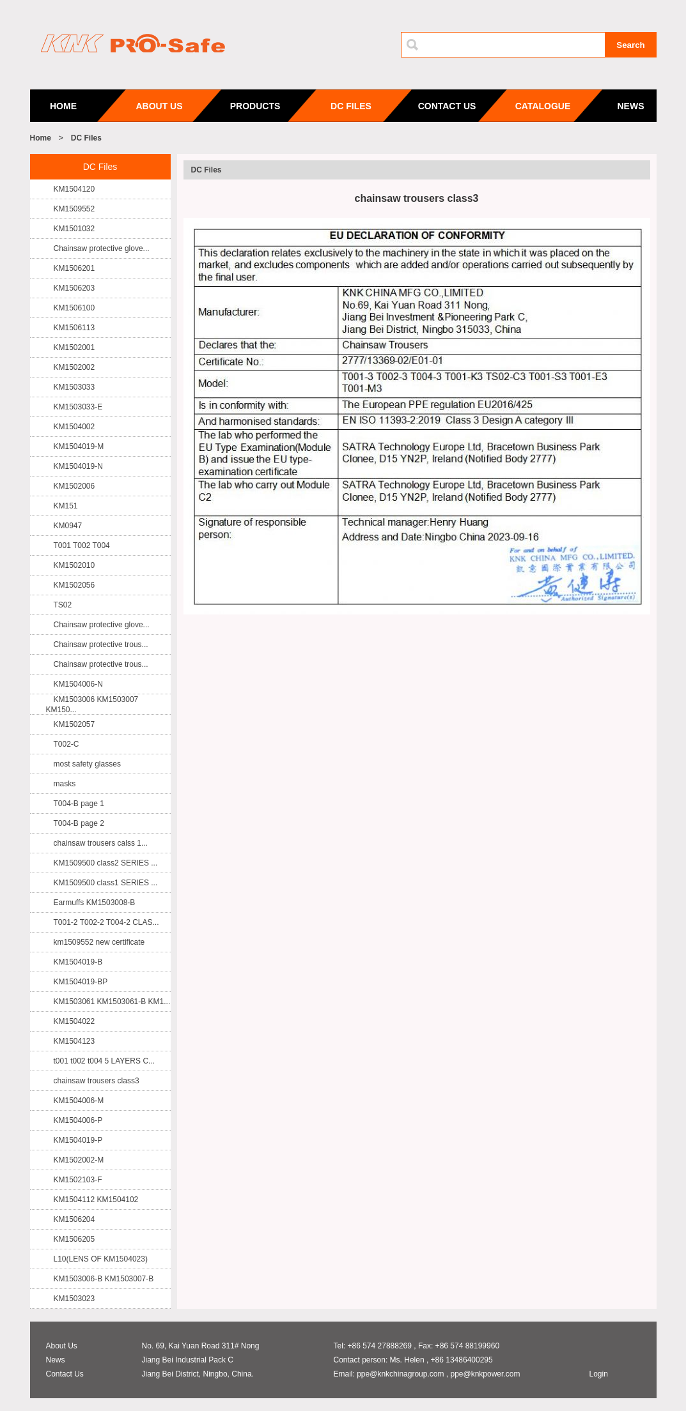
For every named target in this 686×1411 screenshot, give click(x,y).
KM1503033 (74, 387)
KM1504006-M (79, 1100)
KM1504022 (74, 1021)
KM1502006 (74, 486)
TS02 (63, 604)
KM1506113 (74, 327)
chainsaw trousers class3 (96, 1080)
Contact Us (65, 1373)
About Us (61, 1345)
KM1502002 (74, 367)
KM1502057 (74, 724)
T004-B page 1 (79, 803)
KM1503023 (74, 1298)
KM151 (66, 505)
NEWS (631, 106)
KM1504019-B (78, 961)
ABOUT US (159, 106)
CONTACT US (447, 106)
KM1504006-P (78, 1120)
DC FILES (351, 106)
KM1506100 (74, 307)
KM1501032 (74, 228)
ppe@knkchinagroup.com (400, 1373)
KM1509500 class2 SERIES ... (106, 862)
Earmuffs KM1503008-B (95, 902)
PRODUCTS (255, 106)
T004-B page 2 (79, 823)
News (55, 1359)
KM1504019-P (78, 1140)
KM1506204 (74, 1219)
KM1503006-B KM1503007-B (104, 1278)
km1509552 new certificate (99, 942)
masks (65, 783)
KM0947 (68, 525)
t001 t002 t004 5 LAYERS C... (104, 1060)
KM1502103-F (78, 1179)
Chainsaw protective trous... (101, 644)
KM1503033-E (78, 406)
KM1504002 (74, 426)
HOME (63, 106)
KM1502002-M (79, 1159)
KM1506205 (74, 1239)
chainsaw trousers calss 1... (101, 843)
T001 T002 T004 (82, 545)
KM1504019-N (78, 466)
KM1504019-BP (81, 981)
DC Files (86, 137)
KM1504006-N (78, 684)
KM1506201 (74, 268)
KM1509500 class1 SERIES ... (106, 882)
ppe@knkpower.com (485, 1373)
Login (598, 1373)
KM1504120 (74, 189)
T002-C (66, 744)
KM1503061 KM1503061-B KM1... (112, 1001)
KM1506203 (74, 288)
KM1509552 (74, 208)
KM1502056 (74, 585)
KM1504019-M (79, 446)
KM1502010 (74, 565)
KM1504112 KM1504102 (96, 1199)
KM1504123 (74, 1041)
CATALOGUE (543, 106)
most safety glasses (87, 763)
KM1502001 (74, 347)
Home (40, 137)
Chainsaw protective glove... (102, 248)
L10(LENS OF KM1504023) (101, 1259)
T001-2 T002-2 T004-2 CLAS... (106, 922)
